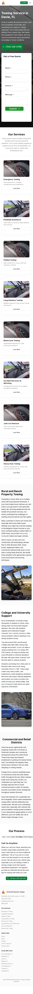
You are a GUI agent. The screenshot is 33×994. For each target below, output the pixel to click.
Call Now (24, 2)
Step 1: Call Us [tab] (6, 837)
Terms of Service (6, 943)
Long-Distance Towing (7, 918)
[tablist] (16, 836)
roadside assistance (19, 633)
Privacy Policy (5, 946)
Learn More (16, 188)
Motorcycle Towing (7, 921)
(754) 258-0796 (12, 46)
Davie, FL (4, 959)
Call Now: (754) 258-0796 (16, 878)
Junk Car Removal (6, 926)
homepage (8, 684)
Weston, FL (4, 961)
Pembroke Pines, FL (7, 963)
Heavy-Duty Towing (7, 928)
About (3, 938)
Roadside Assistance (7, 914)
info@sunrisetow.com (7, 901)
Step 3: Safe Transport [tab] (26, 837)
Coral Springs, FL (6, 966)
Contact (3, 941)
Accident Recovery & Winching (10, 923)
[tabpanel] (16, 861)
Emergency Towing (7, 911)
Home (3, 936)
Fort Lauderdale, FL (6, 954)
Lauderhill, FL (5, 971)
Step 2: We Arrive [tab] (17, 837)
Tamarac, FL (4, 968)
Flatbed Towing (5, 916)
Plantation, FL (5, 956)
